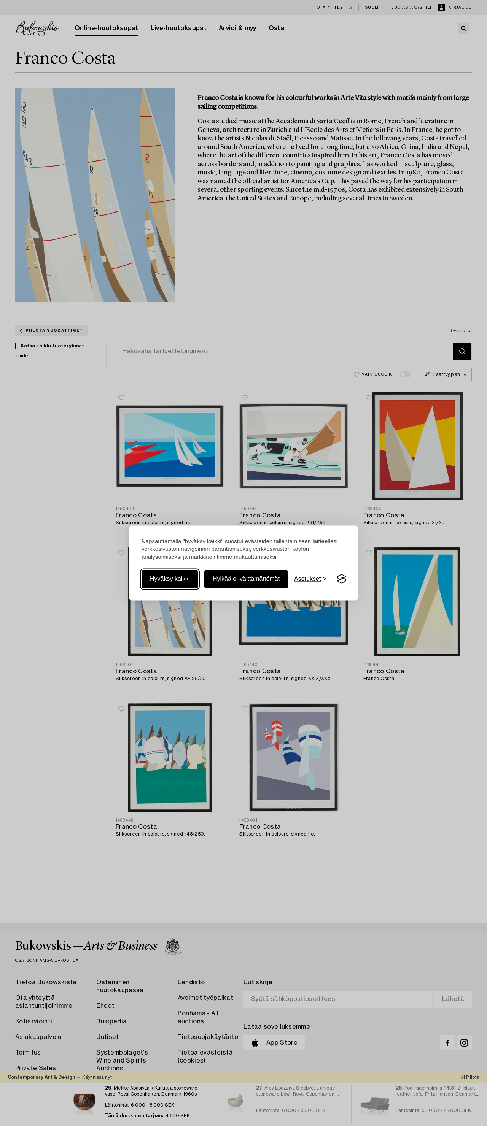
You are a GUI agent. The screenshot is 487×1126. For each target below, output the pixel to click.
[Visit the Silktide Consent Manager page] (342, 579)
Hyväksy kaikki (170, 579)
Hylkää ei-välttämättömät (246, 579)
